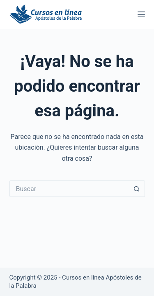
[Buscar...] (69, 188)
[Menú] (141, 14)
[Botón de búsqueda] (137, 188)
